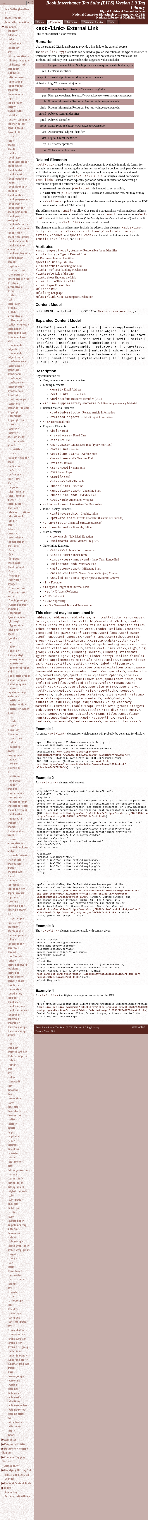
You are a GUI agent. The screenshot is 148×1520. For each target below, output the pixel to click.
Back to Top (138, 1027)
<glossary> (13, 621)
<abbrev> (12, 31)
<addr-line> (14, 43)
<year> (11, 1435)
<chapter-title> (16, 270)
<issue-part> (14, 734)
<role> (11, 1060)
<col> (10, 299)
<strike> (12, 1174)
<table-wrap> (15, 1241)
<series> (12, 1123)
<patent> (12, 927)
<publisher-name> (17, 1010)
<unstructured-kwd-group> (18, 1365)
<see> (10, 1102)
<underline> (14, 1351)
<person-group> (16, 935)
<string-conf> (15, 1178)
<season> (12, 1090)
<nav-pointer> (15, 859)
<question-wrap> (17, 1027)
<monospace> (15, 818)
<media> (12, 789)
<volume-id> (14, 1393)
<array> (11, 107)
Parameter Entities (15, 1444)
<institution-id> (16, 704)
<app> (10, 98)
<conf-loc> (13, 370)
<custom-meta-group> (16, 443)
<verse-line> (14, 1380)
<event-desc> (15, 537)
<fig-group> (13, 558)
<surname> (13, 1233)
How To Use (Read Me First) (16, 11)
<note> (11, 876)
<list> (10, 772)
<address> (13, 47)
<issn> (10, 717)
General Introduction (16, 22)
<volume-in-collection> (14, 1399)
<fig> (10, 554)
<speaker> (13, 1149)
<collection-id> (16, 320)
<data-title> (14, 449)
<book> (11, 153)
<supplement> (15, 1220)
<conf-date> (14, 365)
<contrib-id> (14, 403)
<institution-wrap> (18, 708)
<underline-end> (17, 1355)
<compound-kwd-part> (17, 339)
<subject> (12, 1204)
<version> (12, 1384)
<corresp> (12, 424)
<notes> (12, 880)
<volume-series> (16, 1409)
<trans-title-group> (18, 1347)
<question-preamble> (13, 1021)
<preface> (13, 948)
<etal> (11, 529)
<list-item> (13, 776)
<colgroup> (13, 304)
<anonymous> (15, 85)
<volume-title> (16, 1414)
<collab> (12, 308)
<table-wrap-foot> (18, 1245)
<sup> (10, 1216)
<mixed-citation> (17, 810)
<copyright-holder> (18, 408)
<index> (11, 646)
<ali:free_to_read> (18, 60)
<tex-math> (14, 1275)
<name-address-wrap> (16, 833)
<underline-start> (17, 1360)
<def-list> (13, 483)
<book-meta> (15, 195)
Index (7, 1488)
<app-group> (14, 102)
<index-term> (15, 663)
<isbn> (11, 713)
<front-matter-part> (16, 594)
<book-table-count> (18, 228)
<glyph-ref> (14, 629)
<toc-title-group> (17, 1321)
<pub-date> (14, 989)
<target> (12, 1254)
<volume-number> (17, 1405)
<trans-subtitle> (16, 1338)
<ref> (10, 1043)
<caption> (13, 266)
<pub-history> (15, 993)
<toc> (10, 1305)
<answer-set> (15, 94)
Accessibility (11, 1465)
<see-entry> (14, 1115)
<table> (11, 1237)
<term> (11, 1267)
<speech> (12, 1153)
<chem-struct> (15, 274)
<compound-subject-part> (15, 355)
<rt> (9, 1073)
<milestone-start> (17, 805)
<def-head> (14, 474)
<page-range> (15, 918)
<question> (13, 1014)
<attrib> (12, 115)
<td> (10, 1262)
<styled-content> (17, 1191)
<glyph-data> (15, 625)
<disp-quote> (15, 503)
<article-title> (15, 111)
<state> (11, 1157)
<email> (12, 520)
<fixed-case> (14, 563)
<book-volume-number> (16, 247)
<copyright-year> (17, 420)
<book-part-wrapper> (14, 218)
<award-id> (13, 132)
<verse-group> (15, 1376)
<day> (10, 462)
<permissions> (15, 931)
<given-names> (16, 617)
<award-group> (16, 128)
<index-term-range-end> (18, 669)
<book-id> (13, 191)
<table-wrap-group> (19, 1250)
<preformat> (14, 956)
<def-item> (13, 478)
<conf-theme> (15, 386)
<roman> (12, 1064)
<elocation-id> (15, 516)
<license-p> (13, 768)
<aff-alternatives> (18, 56)
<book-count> (15, 174)
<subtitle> (13, 1208)
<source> (12, 1145)
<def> (10, 470)
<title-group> (15, 1300)
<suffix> (11, 1212)
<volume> (12, 1389)
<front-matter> (16, 588)
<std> (10, 1166)
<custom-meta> (16, 437)
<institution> (15, 700)
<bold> (11, 149)
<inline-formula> (17, 680)
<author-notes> (16, 124)
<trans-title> (14, 1342)
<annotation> (15, 81)
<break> (12, 262)
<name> (12, 827)
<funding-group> (17, 600)
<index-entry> (15, 655)
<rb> (9, 1039)
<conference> (15, 391)
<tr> (9, 1326)
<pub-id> (12, 998)
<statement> (15, 1161)
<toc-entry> (14, 1313)
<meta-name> (15, 793)
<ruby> (11, 1077)
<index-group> (15, 659)
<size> (11, 1140)
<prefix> (11, 952)
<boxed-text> (15, 257)
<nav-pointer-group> (15, 866)
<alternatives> (15, 77)
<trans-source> (16, 1334)
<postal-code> (15, 943)
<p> (9, 914)
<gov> (10, 634)
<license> (12, 763)
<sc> (9, 1085)
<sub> (10, 1195)
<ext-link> (13, 546)
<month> (12, 823)
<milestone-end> (17, 801)
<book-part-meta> (18, 212)
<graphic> (13, 638)
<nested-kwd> (15, 872)
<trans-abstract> (17, 1330)
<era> (10, 525)
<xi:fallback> (14, 1422)
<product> (13, 985)
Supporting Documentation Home (17, 1494)
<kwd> (11, 751)
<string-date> (15, 1182)
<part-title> (14, 922)
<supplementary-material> (17, 1227)
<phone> (12, 939)
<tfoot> (11, 1283)
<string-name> (15, 1187)
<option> (12, 897)
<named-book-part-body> (18, 849)
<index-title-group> (18, 676)
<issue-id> (13, 730)
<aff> (10, 52)
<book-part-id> (16, 207)
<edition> (12, 508)
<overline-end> (16, 905)
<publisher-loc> (16, 1006)
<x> (9, 1418)
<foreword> (14, 579)
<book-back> (14, 166)
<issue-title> (14, 738)
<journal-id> (14, 746)
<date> (11, 453)
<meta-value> (15, 797)
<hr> (9, 642)
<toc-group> (14, 1317)
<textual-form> (16, 1279)
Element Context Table (17, 1483)
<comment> (14, 329)
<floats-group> (15, 567)
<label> (11, 759)
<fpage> (12, 584)
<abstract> (13, 35)
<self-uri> (12, 1119)
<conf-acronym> (16, 361)
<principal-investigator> (15, 974)
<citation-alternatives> (15, 285)
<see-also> (13, 1107)
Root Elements (12, 18)
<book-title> (14, 232)
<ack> (10, 39)
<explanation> (15, 541)
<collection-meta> (18, 324)
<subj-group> (15, 1199)
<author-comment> (18, 119)
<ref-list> (12, 1048)
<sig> (10, 1132)
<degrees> (13, 487)
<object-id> (13, 884)
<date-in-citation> (18, 457)
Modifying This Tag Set (17, 1470)
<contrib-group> (16, 399)
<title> (11, 1296)
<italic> (11, 742)
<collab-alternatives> (15, 314)
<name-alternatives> (15, 841)
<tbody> (12, 1258)
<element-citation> (18, 512)
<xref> (11, 1430)
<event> (12, 533)
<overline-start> (16, 910)
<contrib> (12, 395)
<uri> (10, 1372)
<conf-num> (14, 378)
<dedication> (15, 466)
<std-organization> (18, 1170)
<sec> (10, 1094)
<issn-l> (11, 721)
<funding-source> (17, 604)
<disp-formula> (16, 491)
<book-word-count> (18, 253)
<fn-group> (13, 575)
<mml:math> (14, 814)
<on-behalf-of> (16, 888)
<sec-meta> (14, 1098)
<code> (11, 295)
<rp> (9, 1069)
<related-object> (17, 1056)
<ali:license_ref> (16, 64)
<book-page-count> (18, 199)
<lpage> (12, 784)
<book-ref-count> (17, 224)
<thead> (12, 1292)
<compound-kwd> (17, 333)
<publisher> (14, 1002)
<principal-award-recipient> (17, 966)
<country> (13, 428)
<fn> (10, 571)
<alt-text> (13, 69)
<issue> (11, 725)
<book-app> (14, 157)
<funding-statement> (14, 611)
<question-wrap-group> (17, 1033)
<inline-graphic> (16, 684)
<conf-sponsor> (16, 382)
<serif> (11, 1128)
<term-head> (15, 1271)
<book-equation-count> (17, 180)
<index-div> (14, 651)
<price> (11, 960)
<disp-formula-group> (16, 497)
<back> (11, 136)
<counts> (12, 432)
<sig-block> (13, 1136)
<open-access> (15, 893)
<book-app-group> (18, 161)
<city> (10, 291)
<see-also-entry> (17, 1111)
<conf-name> (15, 374)
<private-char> (15, 981)
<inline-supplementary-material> (16, 692)
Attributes (10, 1439)
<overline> (13, 901)
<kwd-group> (14, 755)
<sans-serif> (14, 1081)
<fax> (10, 550)
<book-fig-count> (17, 186)
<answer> (12, 90)
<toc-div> (12, 1309)
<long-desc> (14, 780)
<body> (11, 145)
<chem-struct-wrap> (19, 279)
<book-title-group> (18, 237)
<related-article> (17, 1052)
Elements (10, 27)
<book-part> (14, 203)
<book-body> (14, 170)
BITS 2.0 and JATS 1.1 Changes (16, 1476)
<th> (10, 1288)
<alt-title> (13, 73)
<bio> (10, 140)
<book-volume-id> (17, 241)
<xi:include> (14, 1426)
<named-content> (17, 855)
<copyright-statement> (14, 414)
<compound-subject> (14, 347)
